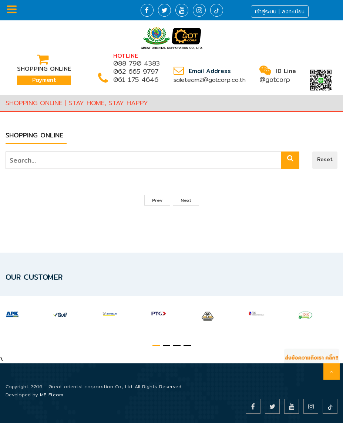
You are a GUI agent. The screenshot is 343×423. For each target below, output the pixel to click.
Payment (44, 80)
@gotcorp (274, 79)
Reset (325, 159)
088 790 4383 (136, 63)
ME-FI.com (51, 394)
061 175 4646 (135, 79)
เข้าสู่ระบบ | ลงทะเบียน (280, 11)
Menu (12, 9)
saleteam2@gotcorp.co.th (210, 79)
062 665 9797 (135, 71)
